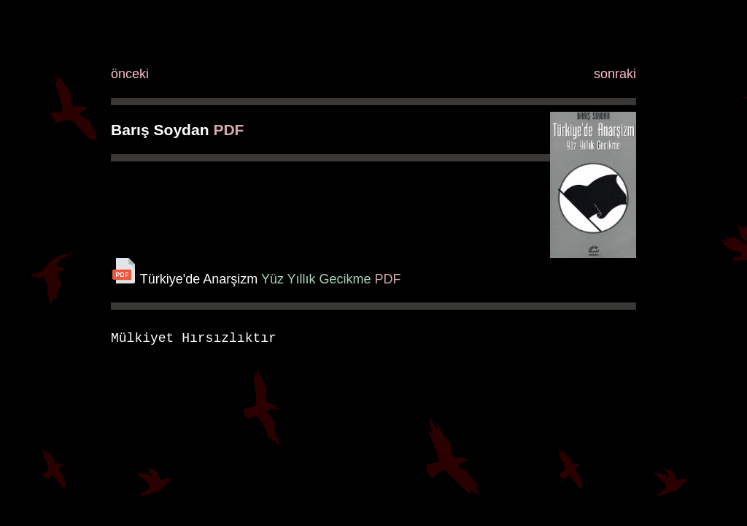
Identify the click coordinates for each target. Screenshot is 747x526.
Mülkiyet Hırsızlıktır (193, 338)
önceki (130, 73)
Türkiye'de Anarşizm (199, 279)
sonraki (615, 73)
